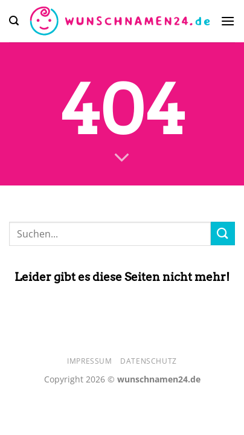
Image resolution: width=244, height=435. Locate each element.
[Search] (14, 21)
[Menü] (227, 21)
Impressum (89, 361)
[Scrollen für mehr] (122, 157)
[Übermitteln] (223, 233)
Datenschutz (148, 361)
